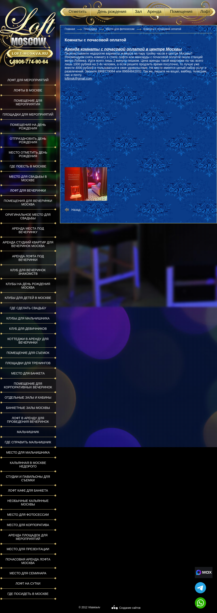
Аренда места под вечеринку (28, 230)
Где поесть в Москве (28, 166)
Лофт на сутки (27, 583)
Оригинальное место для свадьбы (28, 216)
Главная (70, 29)
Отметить (78, 11)
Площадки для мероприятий (28, 114)
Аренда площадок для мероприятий (27, 537)
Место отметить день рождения (28, 154)
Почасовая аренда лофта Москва (28, 561)
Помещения (181, 11)
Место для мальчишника (28, 452)
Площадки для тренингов (28, 363)
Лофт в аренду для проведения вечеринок (28, 419)
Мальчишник (28, 432)
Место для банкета (28, 373)
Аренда (154, 11)
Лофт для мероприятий (28, 80)
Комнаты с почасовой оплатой (162, 29)
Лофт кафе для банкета (28, 490)
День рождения (112, 11)
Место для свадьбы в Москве (28, 178)
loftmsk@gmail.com (78, 78)
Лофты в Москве (28, 90)
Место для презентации (28, 549)
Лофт (205, 11)
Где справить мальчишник (28, 442)
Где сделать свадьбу (28, 308)
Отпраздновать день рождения (28, 140)
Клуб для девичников (28, 328)
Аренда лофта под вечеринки (28, 258)
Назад (75, 209)
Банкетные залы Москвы (28, 408)
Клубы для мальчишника (28, 318)
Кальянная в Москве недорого (28, 464)
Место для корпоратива (28, 525)
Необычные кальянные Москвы (28, 502)
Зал (138, 11)
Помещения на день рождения (28, 126)
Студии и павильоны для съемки (28, 478)
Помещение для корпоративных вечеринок (28, 385)
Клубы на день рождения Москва (28, 285)
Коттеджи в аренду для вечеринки (28, 340)
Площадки (90, 29)
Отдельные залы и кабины (28, 397)
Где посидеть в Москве (28, 594)
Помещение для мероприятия (28, 102)
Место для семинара (28, 573)
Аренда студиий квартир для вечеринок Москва (28, 244)
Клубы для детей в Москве (28, 298)
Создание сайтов (129, 607)
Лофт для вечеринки (28, 190)
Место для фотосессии (28, 514)
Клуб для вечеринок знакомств (28, 271)
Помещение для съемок (27, 353)
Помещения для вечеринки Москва (28, 202)
